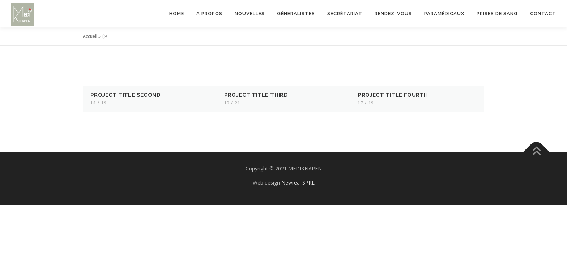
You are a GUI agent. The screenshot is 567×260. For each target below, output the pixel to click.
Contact (543, 13)
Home (176, 13)
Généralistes (296, 13)
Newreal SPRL (298, 182)
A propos (209, 13)
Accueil (90, 36)
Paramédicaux (444, 13)
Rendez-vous (393, 13)
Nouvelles (250, 13)
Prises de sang (497, 13)
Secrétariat (344, 13)
